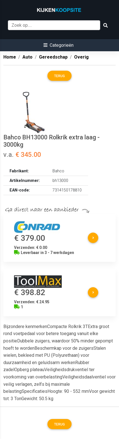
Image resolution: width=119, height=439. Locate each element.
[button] (59, 45)
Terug (59, 76)
